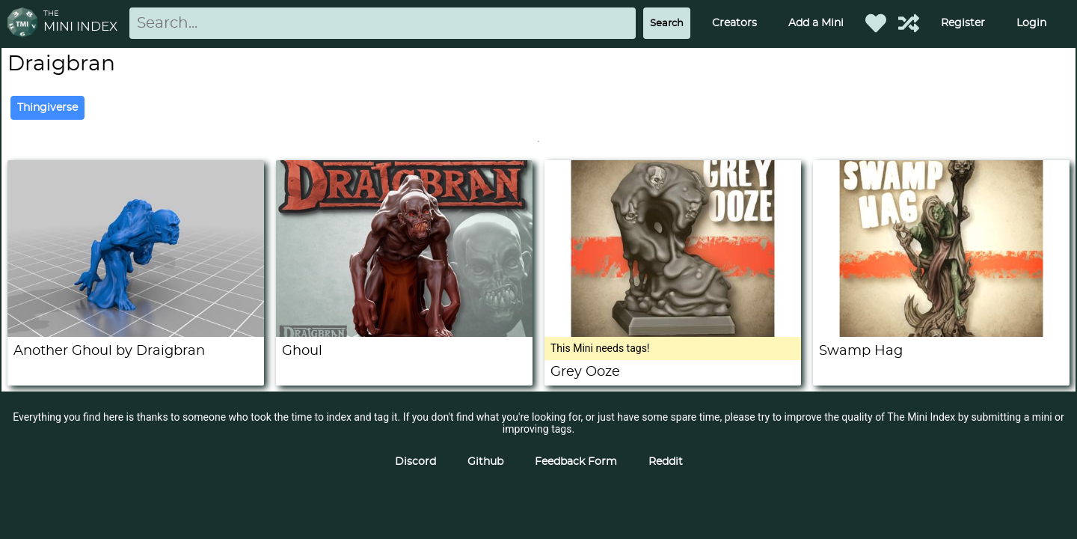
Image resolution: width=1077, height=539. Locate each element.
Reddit (665, 462)
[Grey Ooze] (672, 333)
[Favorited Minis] (875, 23)
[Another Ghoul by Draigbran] (135, 333)
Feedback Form (576, 462)
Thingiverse (47, 108)
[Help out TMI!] (908, 23)
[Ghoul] (404, 333)
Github (485, 462)
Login (1031, 23)
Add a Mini (816, 23)
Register (963, 23)
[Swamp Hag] (941, 333)
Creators (734, 23)
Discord (415, 462)
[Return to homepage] (25, 23)
